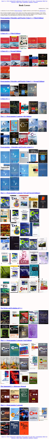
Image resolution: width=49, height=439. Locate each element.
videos (17, 2)
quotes (21, 2)
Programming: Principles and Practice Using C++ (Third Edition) (22, 18)
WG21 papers (25, 1)
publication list (42, 10)
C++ (5, 1)
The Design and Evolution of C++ (11, 308)
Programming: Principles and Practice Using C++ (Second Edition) (22, 81)
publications (18, 1)
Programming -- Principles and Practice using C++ (17, 147)
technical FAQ (13, 1)
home (3, 1)
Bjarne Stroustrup (18, 10)
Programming (39, 1)
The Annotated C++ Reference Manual (13, 386)
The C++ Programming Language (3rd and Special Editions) (20, 193)
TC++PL (30, 1)
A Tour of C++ (5, 99)
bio (46, 1)
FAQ (8, 1)
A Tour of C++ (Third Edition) (10, 33)
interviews (13, 2)
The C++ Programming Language (12, 405)
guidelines (31, 2)
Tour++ (34, 1)
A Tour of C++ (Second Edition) (11, 51)
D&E (44, 1)
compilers (36, 2)
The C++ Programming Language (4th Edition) (16, 116)
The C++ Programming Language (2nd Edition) (16, 340)
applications (25, 2)
